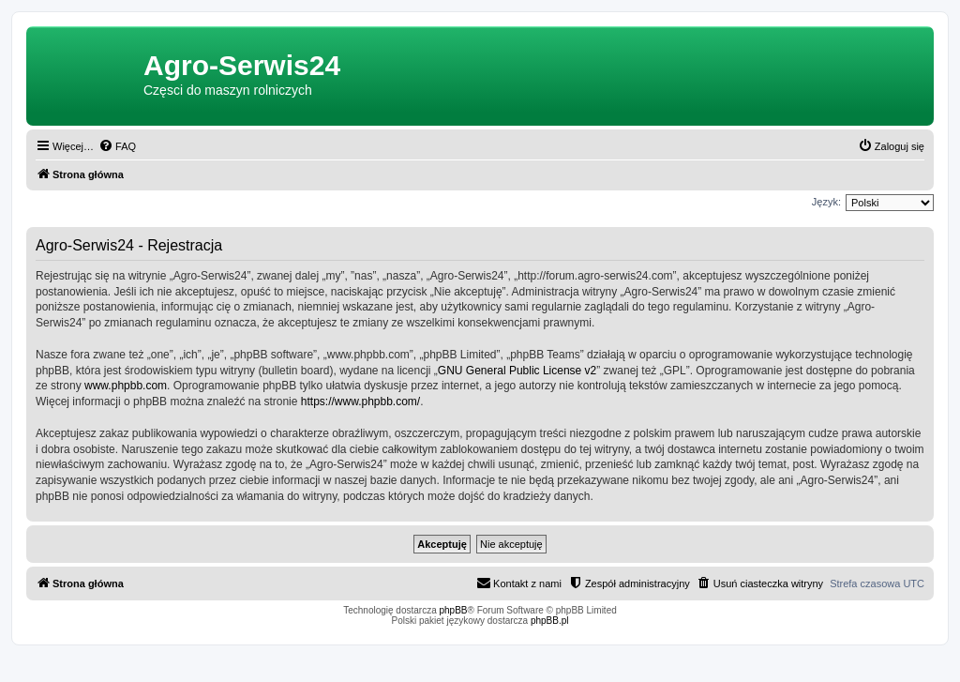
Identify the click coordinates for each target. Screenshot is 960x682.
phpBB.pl (550, 620)
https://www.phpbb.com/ (360, 401)
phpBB (454, 610)
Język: (826, 201)
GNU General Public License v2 (517, 370)
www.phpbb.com (125, 385)
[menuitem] (117, 146)
